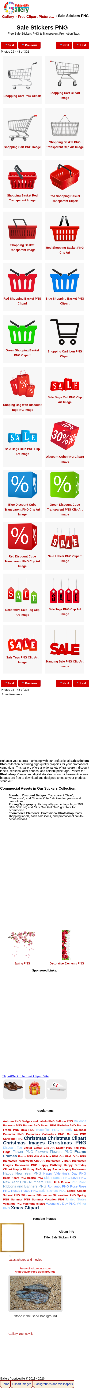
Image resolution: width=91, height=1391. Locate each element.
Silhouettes (44, 1195)
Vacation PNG (12, 1203)
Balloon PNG (64, 1121)
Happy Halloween (74, 1169)
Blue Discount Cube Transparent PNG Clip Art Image (22, 509)
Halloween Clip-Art (31, 1160)
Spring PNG (22, 963)
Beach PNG (48, 1125)
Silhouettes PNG (64, 1195)
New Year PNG (15, 1182)
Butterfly (66, 1129)
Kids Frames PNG (57, 1177)
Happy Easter (52, 1169)
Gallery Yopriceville (20, 1333)
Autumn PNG (12, 1121)
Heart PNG (18, 1177)
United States (76, 1199)
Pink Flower (62, 1182)
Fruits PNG (25, 1156)
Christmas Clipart (67, 1138)
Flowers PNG (61, 1152)
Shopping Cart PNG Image (22, 147)
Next (64, 45)
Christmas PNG (67, 1142)
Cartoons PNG (13, 1138)
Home (5, 1384)
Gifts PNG (79, 1156)
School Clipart (76, 1190)
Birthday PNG (66, 1125)
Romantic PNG (58, 1186)
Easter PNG (64, 1147)
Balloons (80, 1121)
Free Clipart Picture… (36, 17)
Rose (73, 1186)
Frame (80, 1151)
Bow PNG (28, 1129)
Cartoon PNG (76, 1134)
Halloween (10, 1160)
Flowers (41, 1152)
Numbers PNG (41, 1182)
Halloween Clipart (58, 1160)
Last (81, 45)
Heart (6, 1177)
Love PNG (78, 1177)
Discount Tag (12, 1147)
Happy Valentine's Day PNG (64, 1173)
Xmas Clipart (25, 1207)
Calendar (80, 1129)
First (9, 45)
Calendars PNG (53, 1134)
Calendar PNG (13, 1134)
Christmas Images (24, 1142)
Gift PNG (65, 1156)
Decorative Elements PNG (67, 963)
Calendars (33, 1134)
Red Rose (79, 1182)
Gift (36, 1156)
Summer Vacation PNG (48, 1199)
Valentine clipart (34, 1203)
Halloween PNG (26, 1165)
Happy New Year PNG (22, 1173)
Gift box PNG (49, 1156)
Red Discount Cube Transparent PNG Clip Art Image (22, 561)
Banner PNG (31, 1125)
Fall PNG (80, 1147)
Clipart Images (21, 1384)
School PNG (11, 1195)
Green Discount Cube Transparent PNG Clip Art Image (65, 509)
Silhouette (28, 1195)
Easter (27, 1147)
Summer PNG (20, 1199)
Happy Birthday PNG (27, 1169)
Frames (10, 1156)
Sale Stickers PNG (52, 1190)
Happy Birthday (50, 1165)
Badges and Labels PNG (38, 1121)
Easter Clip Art (44, 1147)
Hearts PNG (35, 1177)
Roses (15, 1190)
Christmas (35, 1138)
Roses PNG (29, 1190)
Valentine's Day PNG (61, 1203)
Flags (6, 1152)
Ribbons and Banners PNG (24, 1186)
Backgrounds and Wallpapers (53, 1384)
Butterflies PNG (47, 1129)
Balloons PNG (12, 1125)
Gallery (8, 17)
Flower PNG (23, 1152)
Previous (29, 45)
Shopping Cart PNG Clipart (22, 96)
